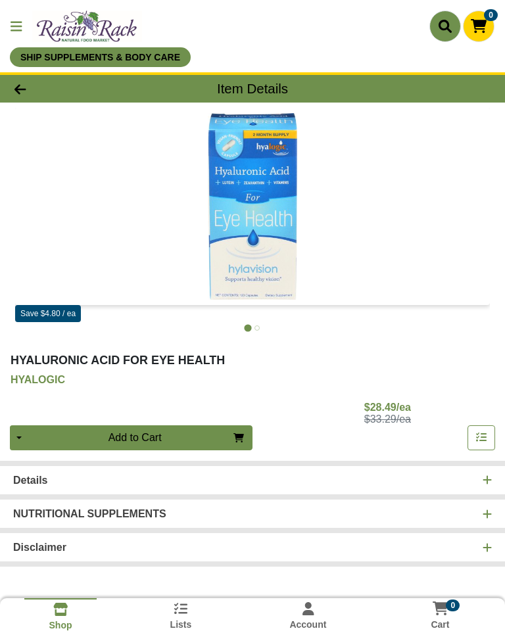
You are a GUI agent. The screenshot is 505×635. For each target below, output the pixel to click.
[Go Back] (71, 88)
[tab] (247, 327)
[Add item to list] (481, 437)
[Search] (445, 26)
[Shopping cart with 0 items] (478, 26)
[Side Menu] (16, 26)
